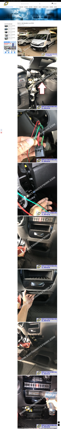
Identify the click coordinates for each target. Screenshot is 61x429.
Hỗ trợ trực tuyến (54, 0)
